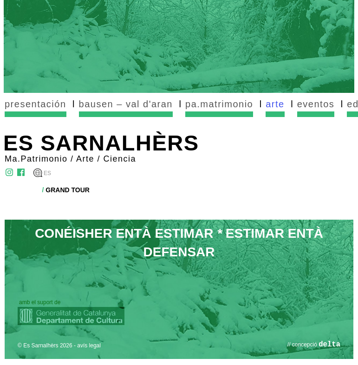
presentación (35, 104)
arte (275, 104)
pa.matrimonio (219, 104)
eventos (316, 104)
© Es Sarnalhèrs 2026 (45, 345)
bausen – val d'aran (126, 104)
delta (329, 344)
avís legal (89, 345)
